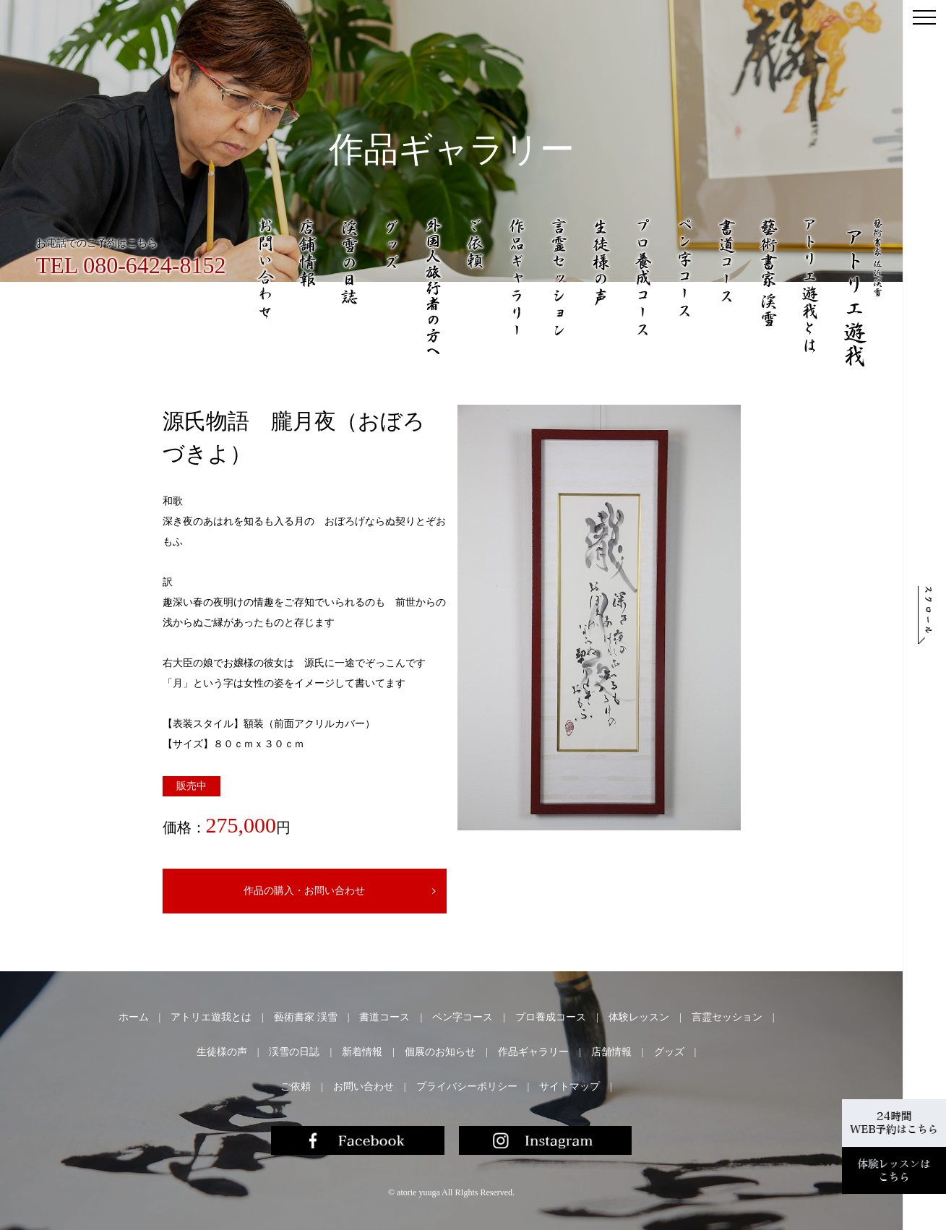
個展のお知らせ (440, 1051)
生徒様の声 (222, 1051)
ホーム (134, 1017)
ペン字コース (462, 1017)
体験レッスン (639, 1017)
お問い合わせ (363, 1086)
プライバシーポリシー (466, 1086)
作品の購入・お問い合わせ (293, 890)
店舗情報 (611, 1051)
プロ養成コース (550, 1017)
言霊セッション (727, 1017)
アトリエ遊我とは (211, 1017)
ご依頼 (295, 1086)
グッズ (669, 1051)
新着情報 (362, 1051)
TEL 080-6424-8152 (131, 265)
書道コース (384, 1017)
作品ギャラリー (533, 1051)
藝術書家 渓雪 (305, 1017)
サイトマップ (569, 1086)
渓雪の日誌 (294, 1051)
